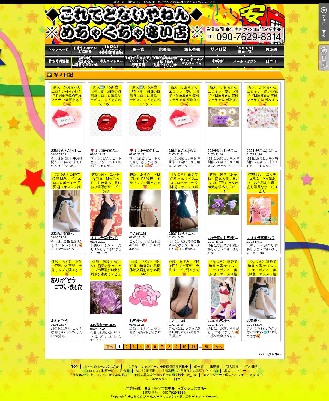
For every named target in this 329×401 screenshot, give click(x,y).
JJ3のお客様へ (62, 234)
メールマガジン (244, 62)
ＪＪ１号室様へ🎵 (104, 238)
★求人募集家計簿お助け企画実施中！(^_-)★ (164, 62)
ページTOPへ (271, 354)
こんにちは (177, 321)
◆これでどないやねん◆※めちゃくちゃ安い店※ (159, 396)
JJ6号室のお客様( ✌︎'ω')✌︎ (227, 238)
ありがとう (59, 321)
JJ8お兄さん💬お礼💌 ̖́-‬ (69, 151)
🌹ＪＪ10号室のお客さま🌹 (111, 151)
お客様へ (253, 321)
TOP (58, 50)
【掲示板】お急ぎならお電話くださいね (84, 62)
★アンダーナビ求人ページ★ (191, 62)
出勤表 (164, 50)
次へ (218, 347)
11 (193, 347)
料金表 (271, 50)
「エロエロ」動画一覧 (244, 50)
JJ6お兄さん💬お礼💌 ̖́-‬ (187, 151)
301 (207, 347)
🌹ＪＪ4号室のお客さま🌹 (149, 151)
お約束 (218, 62)
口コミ (271, 62)
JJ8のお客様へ (219, 321)
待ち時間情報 (58, 62)
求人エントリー (111, 62)
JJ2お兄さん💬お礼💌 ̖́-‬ (265, 151)
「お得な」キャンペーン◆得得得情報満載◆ (111, 50)
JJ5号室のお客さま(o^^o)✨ (112, 325)
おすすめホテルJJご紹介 (84, 50)
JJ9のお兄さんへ (182, 234)
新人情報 (191, 50)
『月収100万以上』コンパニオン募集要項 (138, 62)
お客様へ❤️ (138, 321)
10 (184, 347)
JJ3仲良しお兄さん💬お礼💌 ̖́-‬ (231, 151)
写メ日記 (218, 50)
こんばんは (137, 234)
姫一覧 (138, 50)
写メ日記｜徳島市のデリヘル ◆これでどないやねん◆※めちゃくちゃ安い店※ (165, 24)
